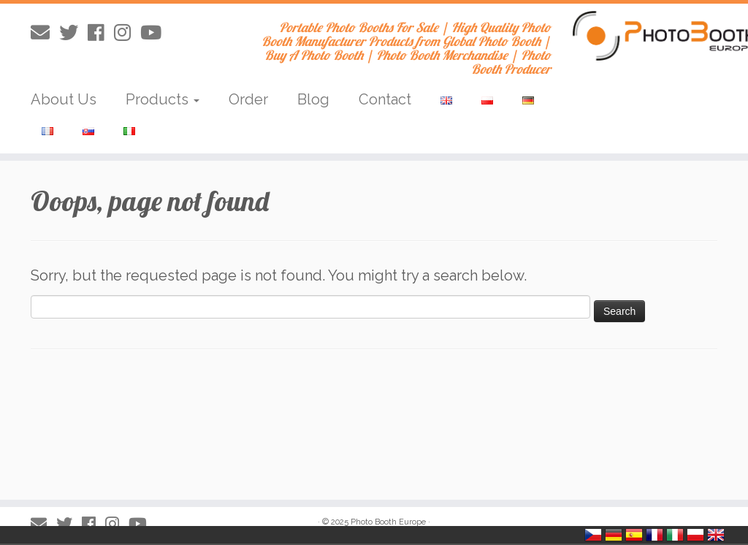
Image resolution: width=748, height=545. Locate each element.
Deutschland (613, 535)
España (634, 535)
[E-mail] (45, 33)
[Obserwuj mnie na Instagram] (127, 33)
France (654, 535)
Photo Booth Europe (388, 522)
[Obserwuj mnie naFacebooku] (101, 33)
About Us (63, 99)
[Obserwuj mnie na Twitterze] (73, 33)
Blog (313, 99)
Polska (695, 535)
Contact (385, 99)
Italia (675, 535)
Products (162, 99)
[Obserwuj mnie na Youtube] (155, 33)
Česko (593, 535)
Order (248, 99)
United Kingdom (716, 535)
